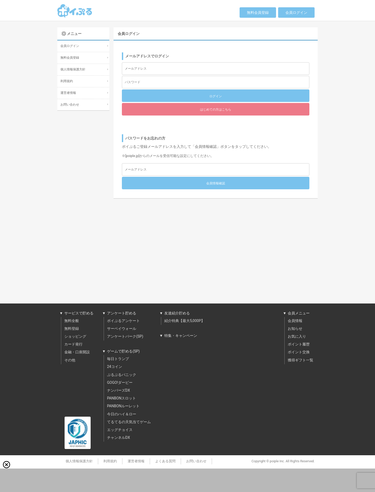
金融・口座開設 (77, 352)
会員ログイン (296, 12)
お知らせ (295, 328)
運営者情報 (68, 93)
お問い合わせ (69, 104)
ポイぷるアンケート (123, 321)
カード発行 (73, 344)
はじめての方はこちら (215, 109)
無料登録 (71, 328)
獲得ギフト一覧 (300, 360)
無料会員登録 (258, 12)
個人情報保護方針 (72, 69)
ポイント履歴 (299, 344)
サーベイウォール (121, 328)
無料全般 (71, 321)
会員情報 (295, 321)
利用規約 (66, 81)
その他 (69, 360)
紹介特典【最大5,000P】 (184, 321)
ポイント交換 (299, 352)
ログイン (215, 96)
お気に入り (297, 336)
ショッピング (75, 336)
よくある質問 (165, 461)
